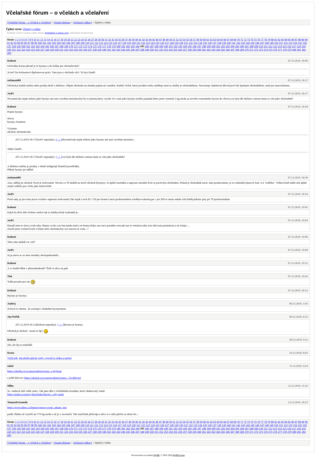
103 (54, 42)
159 (19, 46)
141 (233, 42)
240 (104, 49)
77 (262, 39)
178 (109, 46)
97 (29, 42)
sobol (10, 365)
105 (63, 42)
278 (285, 49)
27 (92, 39)
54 (184, 39)
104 (59, 42)
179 (114, 46)
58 (197, 39)
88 (299, 39)
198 (204, 46)
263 (213, 49)
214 (280, 46)
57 (194, 39)
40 (136, 39)
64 (218, 39)
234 (76, 49)
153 (290, 42)
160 (23, 46)
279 (289, 49)
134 (200, 42)
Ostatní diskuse (62, 22)
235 (80, 49)
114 (106, 42)
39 (133, 39)
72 (245, 39)
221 (14, 49)
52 (177, 39)
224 (28, 49)
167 (57, 46)
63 (214, 39)
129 (176, 42)
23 (78, 39)
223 (23, 49)
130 (181, 42)
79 (269, 39)
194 (185, 46)
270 (247, 49)
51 (174, 39)
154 (295, 42)
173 (85, 46)
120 (134, 42)
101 (44, 42)
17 (58, 39)
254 (171, 49)
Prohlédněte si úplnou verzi (57, 33)
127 (167, 42)
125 (157, 42)
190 (166, 46)
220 (9, 49)
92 (11, 42)
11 (38, 39)
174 (90, 46)
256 (180, 49)
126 (162, 42)
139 (224, 42)
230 (57, 49)
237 (90, 49)
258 (190, 49)
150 (276, 42)
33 (113, 39)
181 (123, 46)
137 (214, 42)
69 (235, 39)
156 (305, 42)
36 (123, 39)
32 (109, 39)
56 (190, 39)
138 (219, 42)
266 (228, 49)
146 (257, 42)
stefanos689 (14, 80)
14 (48, 39)
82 (279, 39)
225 (33, 49)
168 (61, 46)
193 (180, 46)
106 (68, 42)
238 (95, 49)
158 (14, 46)
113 (101, 42)
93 (15, 42)
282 (304, 49)
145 (252, 42)
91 (8, 42)
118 (124, 42)
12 (41, 39)
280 (294, 49)
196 (194, 46)
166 (52, 46)
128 (172, 42)
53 (180, 39)
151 (281, 42)
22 (75, 39)
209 (256, 46)
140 (229, 42)
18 (62, 39)
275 (270, 49)
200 (213, 46)
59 (201, 39)
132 (191, 42)
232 (66, 49)
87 (296, 39)
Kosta (10, 352)
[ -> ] (59, 139)
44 (150, 39)
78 (265, 39)
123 (148, 42)
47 (160, 39)
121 (138, 42)
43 (146, 39)
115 (110, 42)
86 (292, 39)
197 (199, 46)
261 (204, 49)
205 (237, 46)
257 (185, 49)
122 (143, 42)
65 (221, 39)
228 (47, 49)
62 (211, 39)
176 (99, 46)
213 (275, 46)
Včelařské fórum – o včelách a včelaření (57, 13)
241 (109, 49)
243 (118, 49)
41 (140, 39)
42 (143, 39)
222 (19, 49)
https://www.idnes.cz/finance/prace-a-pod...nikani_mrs (37, 407)
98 (32, 42)
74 (252, 39)
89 (303, 39)
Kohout (11, 60)
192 (175, 46)
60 (204, 39)
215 (285, 46)
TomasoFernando (17, 402)
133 (195, 42)
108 (78, 42)
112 (96, 42)
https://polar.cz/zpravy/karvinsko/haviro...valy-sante (35, 394)
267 (232, 49)
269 (242, 49)
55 (187, 39)
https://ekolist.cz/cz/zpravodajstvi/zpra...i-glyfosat (34, 371)
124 (153, 42)
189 (161, 46)
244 (123, 49)
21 (72, 39)
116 (115, 42)
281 (299, 49)
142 (238, 42)
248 (142, 49)
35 (119, 39)
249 (147, 49)
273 (261, 49)
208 (251, 46)
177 (104, 46)
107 (73, 42)
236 (85, 49)
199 (209, 46)
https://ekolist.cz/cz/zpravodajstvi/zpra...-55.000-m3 (52, 377)
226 (38, 49)
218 (299, 46)
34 (116, 39)
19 (65, 39)
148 (267, 42)
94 (18, 42)
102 (49, 42)
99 (35, 42)
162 (33, 46)
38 (129, 39)
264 (218, 49)
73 (248, 39)
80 (272, 39)
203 (228, 46)
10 (34, 39)
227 (42, 49)
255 (175, 49)
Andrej (11, 303)
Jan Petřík (13, 316)
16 (55, 39)
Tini (9, 276)
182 (128, 46)
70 (238, 39)
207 (247, 46)
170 (71, 46)
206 (242, 46)
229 (52, 49)
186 (147, 46)
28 (95, 39)
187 (152, 46)
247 (137, 49)
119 (129, 42)
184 (137, 46)
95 (22, 42)
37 (126, 39)
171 (76, 46)
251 (156, 49)
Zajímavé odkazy (82, 22)
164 (42, 46)
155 (300, 42)
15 (51, 39)
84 (285, 39)
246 (133, 49)
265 (223, 49)
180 (118, 46)
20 (68, 39)
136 (210, 42)
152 (286, 42)
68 (231, 39)
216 (289, 46)
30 (102, 39)
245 (128, 49)
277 (280, 49)
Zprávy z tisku (32, 29)
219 (304, 46)
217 (294, 46)
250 (152, 49)
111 (92, 42)
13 (45, 39)
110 (87, 42)
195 (190, 46)
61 (208, 39)
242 (114, 49)
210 (261, 46)
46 (157, 39)
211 (266, 46)
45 (153, 39)
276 (275, 49)
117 (120, 42)
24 (82, 39)
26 (89, 39)
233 (71, 49)
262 (209, 49)
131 (186, 42)
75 (255, 39)
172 (80, 46)
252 (161, 49)
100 (40, 42)
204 (232, 46)
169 (66, 46)
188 (156, 46)
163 (38, 46)
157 (9, 46)
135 (205, 42)
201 (218, 46)
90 (306, 39)
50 (170, 39)
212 (270, 46)
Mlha (10, 385)
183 (133, 46)
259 (194, 49)
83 (282, 39)
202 (223, 46)
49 (167, 39)
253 (166, 49)
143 (243, 42)
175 (95, 46)
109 (82, 42)
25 (85, 39)
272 (256, 49)
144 (248, 42)
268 (237, 49)
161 (28, 46)
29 (99, 39)
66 (224, 39)
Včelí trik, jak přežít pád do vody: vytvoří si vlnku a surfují (39, 358)
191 (171, 46)
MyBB (156, 455)
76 (258, 39)
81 (275, 39)
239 (99, 49)
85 (289, 39)
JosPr (10, 93)
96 (25, 42)
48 (163, 39)
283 (9, 52)
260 (199, 49)
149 (271, 42)
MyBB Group (179, 455)
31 (106, 39)
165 (47, 46)
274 (266, 49)
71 (241, 39)
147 (262, 42)
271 (251, 49)
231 (61, 49)
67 (228, 39)
